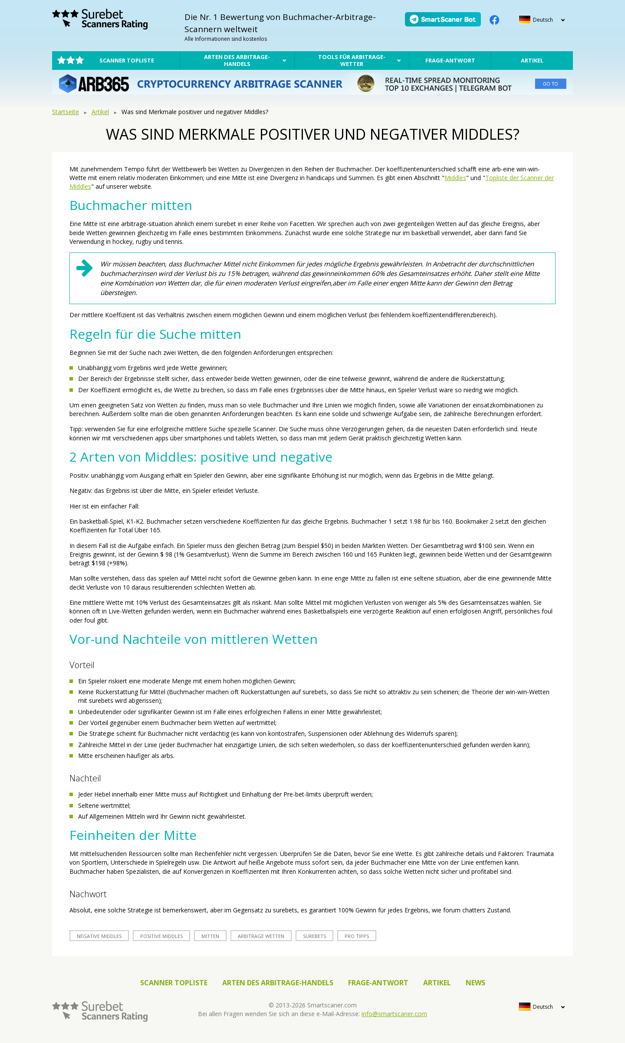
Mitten (210, 936)
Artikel (532, 60)
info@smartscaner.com (394, 1014)
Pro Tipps (357, 936)
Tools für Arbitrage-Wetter (351, 60)
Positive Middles (161, 936)
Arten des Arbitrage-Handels (237, 60)
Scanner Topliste (126, 60)
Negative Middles (99, 936)
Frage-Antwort (450, 60)
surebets (314, 936)
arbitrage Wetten (261, 936)
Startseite (65, 112)
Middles (455, 178)
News (475, 982)
